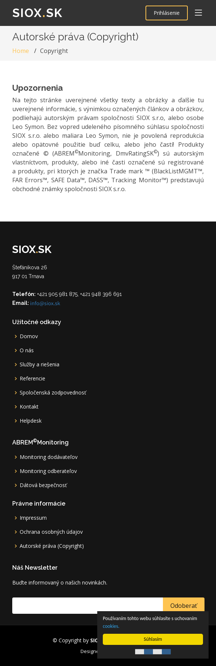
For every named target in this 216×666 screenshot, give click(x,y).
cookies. (111, 626)
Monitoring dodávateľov (49, 457)
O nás (27, 350)
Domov (29, 336)
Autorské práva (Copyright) (52, 546)
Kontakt (29, 406)
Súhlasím (153, 639)
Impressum (33, 517)
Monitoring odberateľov (48, 471)
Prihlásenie (167, 12)
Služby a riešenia (39, 364)
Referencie (32, 378)
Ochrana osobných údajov (51, 532)
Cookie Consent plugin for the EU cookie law (152, 651)
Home (20, 51)
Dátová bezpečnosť (43, 485)
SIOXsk (37, 13)
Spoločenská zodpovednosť (53, 392)
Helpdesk (31, 420)
